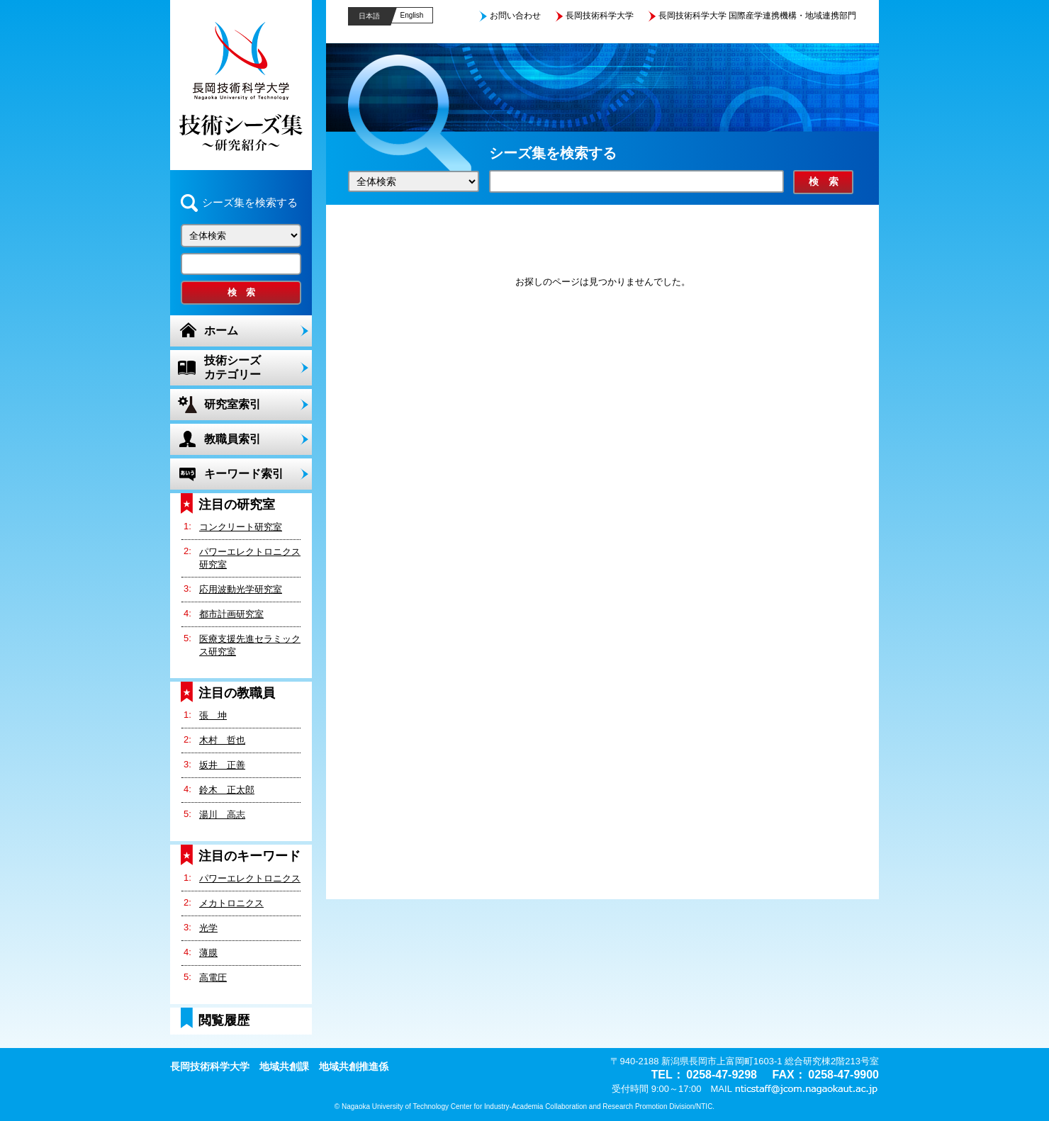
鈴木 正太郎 (226, 789)
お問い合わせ (515, 16)
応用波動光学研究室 (240, 589)
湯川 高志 (222, 814)
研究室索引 (232, 404)
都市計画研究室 (231, 614)
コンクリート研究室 (240, 527)
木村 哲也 (222, 740)
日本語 (369, 16)
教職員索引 (232, 439)
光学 (208, 928)
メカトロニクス (231, 903)
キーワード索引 (244, 474)
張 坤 (213, 715)
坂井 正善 (222, 765)
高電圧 (213, 977)
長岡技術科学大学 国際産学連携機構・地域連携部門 (757, 16)
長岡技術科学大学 (600, 16)
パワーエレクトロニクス (250, 878)
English (412, 15)
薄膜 (208, 952)
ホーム (221, 331)
